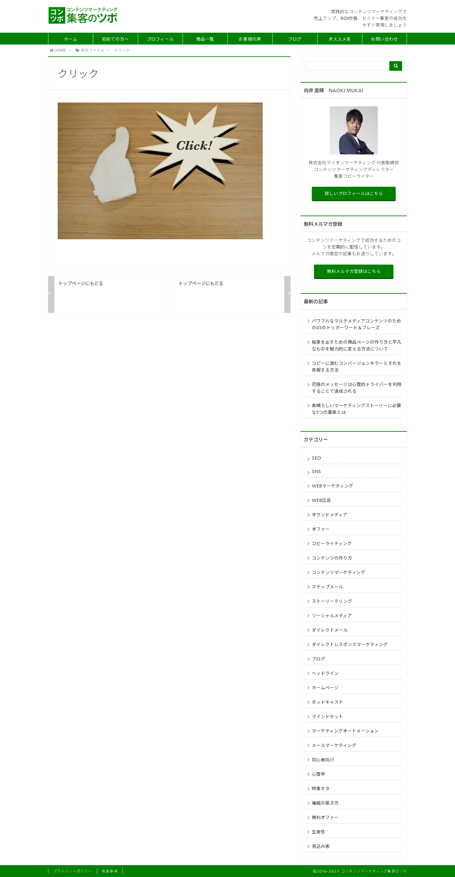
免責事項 (109, 871)
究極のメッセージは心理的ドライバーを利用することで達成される (356, 388)
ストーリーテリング (332, 601)
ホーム (70, 39)
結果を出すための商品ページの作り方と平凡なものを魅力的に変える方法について (356, 346)
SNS (316, 472)
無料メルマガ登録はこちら (354, 272)
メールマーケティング (334, 746)
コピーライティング (332, 544)
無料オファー (325, 818)
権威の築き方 (325, 803)
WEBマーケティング (332, 486)
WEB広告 (321, 501)
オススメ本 (339, 39)
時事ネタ (321, 789)
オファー (321, 529)
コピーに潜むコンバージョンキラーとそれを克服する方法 (356, 367)
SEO (316, 458)
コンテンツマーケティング (338, 573)
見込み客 (321, 846)
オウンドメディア (329, 515)
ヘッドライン (325, 673)
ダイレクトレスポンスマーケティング (350, 645)
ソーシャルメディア (332, 616)
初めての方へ (115, 39)
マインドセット (327, 717)
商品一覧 (205, 39)
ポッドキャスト (327, 702)
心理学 (318, 774)
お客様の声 (250, 39)
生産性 (318, 832)
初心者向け (323, 760)
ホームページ (325, 688)
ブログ (295, 39)
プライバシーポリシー (72, 871)
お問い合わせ (384, 39)
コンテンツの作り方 (332, 558)
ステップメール (327, 587)
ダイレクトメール (330, 630)
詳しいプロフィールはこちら (354, 194)
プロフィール (160, 39)
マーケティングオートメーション (345, 731)
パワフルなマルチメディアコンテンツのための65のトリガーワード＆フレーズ (356, 324)
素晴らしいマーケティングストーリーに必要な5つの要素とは (356, 409)
